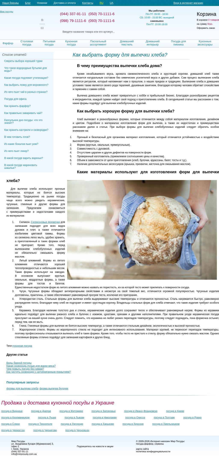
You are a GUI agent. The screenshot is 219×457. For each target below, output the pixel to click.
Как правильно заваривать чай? (23, 113)
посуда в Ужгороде (72, 423)
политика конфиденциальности (153, 451)
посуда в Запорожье (104, 411)
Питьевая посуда (49, 43)
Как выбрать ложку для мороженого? (26, 84)
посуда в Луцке (47, 417)
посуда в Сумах (10, 423)
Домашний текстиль (127, 43)
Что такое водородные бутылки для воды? (25, 69)
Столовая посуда (27, 43)
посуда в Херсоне (133, 423)
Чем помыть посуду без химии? (25, 368)
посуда (140, 443)
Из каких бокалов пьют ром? (21, 144)
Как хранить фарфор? (17, 106)
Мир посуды (17, 21)
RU (101, 2)
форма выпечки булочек (53, 388)
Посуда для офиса (15, 99)
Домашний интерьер (152, 43)
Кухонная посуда (71, 43)
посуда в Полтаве (164, 417)
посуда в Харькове (103, 423)
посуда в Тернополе (40, 423)
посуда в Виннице (12, 411)
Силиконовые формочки (45, 222)
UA (111, 2)
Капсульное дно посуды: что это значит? (23, 121)
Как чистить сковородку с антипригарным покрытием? (38, 371)
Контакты (87, 2)
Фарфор (8, 43)
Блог (28, 2)
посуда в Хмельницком (166, 423)
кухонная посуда (22, 345)
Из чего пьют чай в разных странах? (25, 91)
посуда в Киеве (175, 411)
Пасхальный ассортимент (98, 43)
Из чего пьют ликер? (16, 151)
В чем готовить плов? (17, 136)
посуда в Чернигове (45, 430)
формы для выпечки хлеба (22, 388)
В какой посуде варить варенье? (23, 158)
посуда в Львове (74, 417)
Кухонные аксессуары (205, 43)
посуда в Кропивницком (15, 417)
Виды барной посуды (18, 362)
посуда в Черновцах (77, 430)
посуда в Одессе (135, 417)
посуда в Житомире (71, 411)
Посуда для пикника (178, 43)
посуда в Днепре (41, 411)
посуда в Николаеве (105, 417)
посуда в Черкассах (13, 430)
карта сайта (142, 449)
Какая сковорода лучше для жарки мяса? (31, 365)
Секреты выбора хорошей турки (23, 61)
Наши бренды (10, 2)
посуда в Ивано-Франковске (141, 411)
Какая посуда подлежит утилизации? (26, 77)
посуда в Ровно (192, 417)
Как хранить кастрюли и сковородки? (26, 129)
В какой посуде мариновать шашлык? (20, 166)
